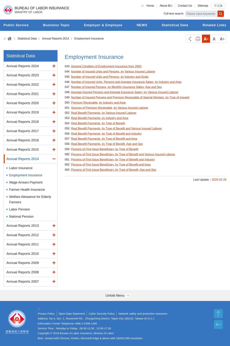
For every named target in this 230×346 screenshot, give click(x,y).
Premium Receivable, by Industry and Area (98, 102)
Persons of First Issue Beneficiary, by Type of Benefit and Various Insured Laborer (123, 154)
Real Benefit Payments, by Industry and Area (99, 118)
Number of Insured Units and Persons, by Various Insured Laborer (113, 71)
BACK (218, 324)
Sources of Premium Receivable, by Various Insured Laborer (109, 107)
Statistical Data (27, 38)
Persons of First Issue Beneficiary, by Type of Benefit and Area (111, 164)
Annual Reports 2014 (55, 38)
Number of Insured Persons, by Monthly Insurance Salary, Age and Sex (116, 87)
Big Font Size (222, 39)
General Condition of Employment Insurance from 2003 (106, 66)
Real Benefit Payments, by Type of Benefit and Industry (106, 133)
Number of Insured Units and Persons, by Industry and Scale (109, 76)
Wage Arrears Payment (25, 182)
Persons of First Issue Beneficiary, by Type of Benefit (104, 149)
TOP (218, 313)
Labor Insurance (21, 168)
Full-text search (173, 13)
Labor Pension (19, 209)
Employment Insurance (89, 38)
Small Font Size (206, 39)
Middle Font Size (214, 39)
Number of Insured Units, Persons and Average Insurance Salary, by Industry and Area (126, 81)
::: (142, 5)
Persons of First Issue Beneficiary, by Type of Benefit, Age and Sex (113, 169)
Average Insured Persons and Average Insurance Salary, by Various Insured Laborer (124, 92)
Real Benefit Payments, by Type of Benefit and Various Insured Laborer (116, 128)
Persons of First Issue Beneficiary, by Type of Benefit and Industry (113, 159)
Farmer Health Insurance (27, 189)
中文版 (218, 5)
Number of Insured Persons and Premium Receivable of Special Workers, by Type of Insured (130, 97)
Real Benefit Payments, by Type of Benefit (98, 123)
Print (198, 39)
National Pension (21, 216)
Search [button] (221, 14)
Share (190, 39)
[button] (115, 295)
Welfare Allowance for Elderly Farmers (30, 199)
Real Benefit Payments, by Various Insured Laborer (103, 112)
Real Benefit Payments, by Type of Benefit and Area (104, 138)
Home (150, 5)
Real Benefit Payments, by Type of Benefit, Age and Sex (107, 143)
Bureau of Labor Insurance (36, 9)
